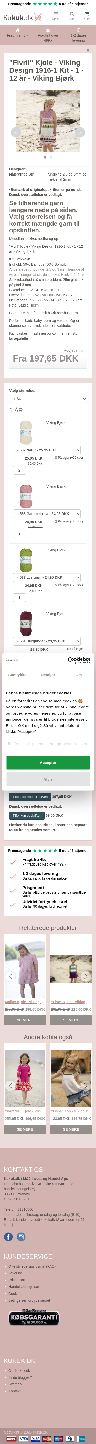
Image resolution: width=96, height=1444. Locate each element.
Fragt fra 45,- (17, 35)
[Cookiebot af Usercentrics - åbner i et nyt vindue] (68, 660)
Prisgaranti (17, 1280)
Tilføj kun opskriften (27, 815)
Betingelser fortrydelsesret (29, 1300)
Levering (15, 1273)
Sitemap (15, 1384)
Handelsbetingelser (23, 1287)
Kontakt (14, 1391)
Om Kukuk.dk (19, 1371)
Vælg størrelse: (22, 391)
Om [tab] (79, 674)
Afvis (48, 779)
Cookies (15, 1294)
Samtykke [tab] (17, 674)
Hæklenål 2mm (73, 274)
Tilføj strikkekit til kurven (30, 797)
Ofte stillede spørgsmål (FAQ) (32, 1266)
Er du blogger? (20, 1377)
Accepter (48, 762)
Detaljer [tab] (48, 674)
